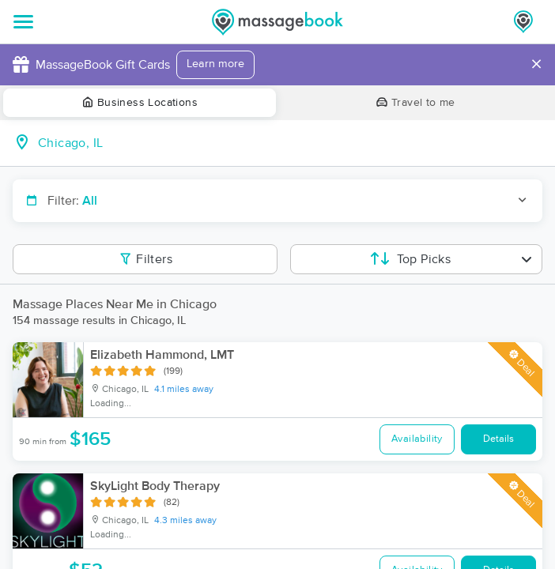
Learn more (215, 64)
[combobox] (290, 143)
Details (498, 439)
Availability (417, 439)
